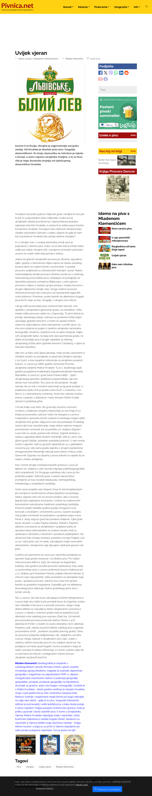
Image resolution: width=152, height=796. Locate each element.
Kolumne (83, 7)
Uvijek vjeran (45, 767)
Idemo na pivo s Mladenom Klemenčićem (37, 58)
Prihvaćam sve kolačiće (107, 789)
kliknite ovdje (82, 785)
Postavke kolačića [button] (44, 788)
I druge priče (120, 7)
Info (136, 7)
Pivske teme (100, 7)
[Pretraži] (146, 6)
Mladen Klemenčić (73, 58)
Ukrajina (30, 767)
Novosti (67, 7)
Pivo (19, 767)
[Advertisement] (50, 191)
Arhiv (133, 135)
